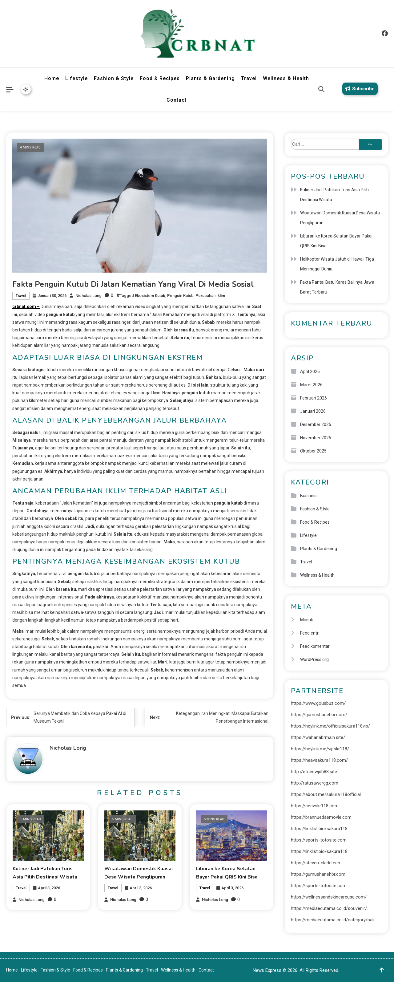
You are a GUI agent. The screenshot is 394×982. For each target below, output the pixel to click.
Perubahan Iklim (210, 295)
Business (309, 495)
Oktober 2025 (313, 450)
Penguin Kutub (180, 295)
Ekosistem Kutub (150, 295)
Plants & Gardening (210, 78)
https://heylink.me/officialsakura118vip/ (330, 726)
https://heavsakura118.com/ (319, 760)
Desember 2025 (315, 424)
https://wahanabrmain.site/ (318, 737)
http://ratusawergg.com (314, 783)
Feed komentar (315, 646)
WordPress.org (314, 659)
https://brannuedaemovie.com (321, 817)
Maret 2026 (311, 384)
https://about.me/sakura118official (326, 794)
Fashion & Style (114, 78)
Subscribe (359, 88)
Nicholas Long (88, 295)
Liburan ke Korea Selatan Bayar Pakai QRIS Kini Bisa (336, 240)
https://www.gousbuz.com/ (318, 703)
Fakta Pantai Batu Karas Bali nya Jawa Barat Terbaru (337, 287)
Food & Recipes (160, 78)
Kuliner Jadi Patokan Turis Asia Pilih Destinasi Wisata (334, 194)
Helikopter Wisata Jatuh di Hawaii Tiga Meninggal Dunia (337, 264)
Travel (249, 78)
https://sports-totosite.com (319, 840)
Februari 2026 (313, 398)
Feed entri (310, 633)
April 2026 (310, 371)
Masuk (306, 619)
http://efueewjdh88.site (314, 771)
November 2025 (315, 437)
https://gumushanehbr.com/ (319, 714)
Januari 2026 (313, 411)
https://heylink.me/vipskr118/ (320, 749)
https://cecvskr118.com (315, 806)
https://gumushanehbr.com (318, 874)
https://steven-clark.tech (315, 863)
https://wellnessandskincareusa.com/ (329, 897)
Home (51, 78)
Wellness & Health (286, 78)
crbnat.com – (26, 306)
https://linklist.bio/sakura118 (319, 828)
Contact (177, 100)
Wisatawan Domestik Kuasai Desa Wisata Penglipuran (340, 217)
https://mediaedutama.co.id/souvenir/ (329, 908)
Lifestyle (76, 78)
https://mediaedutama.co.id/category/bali (332, 920)
